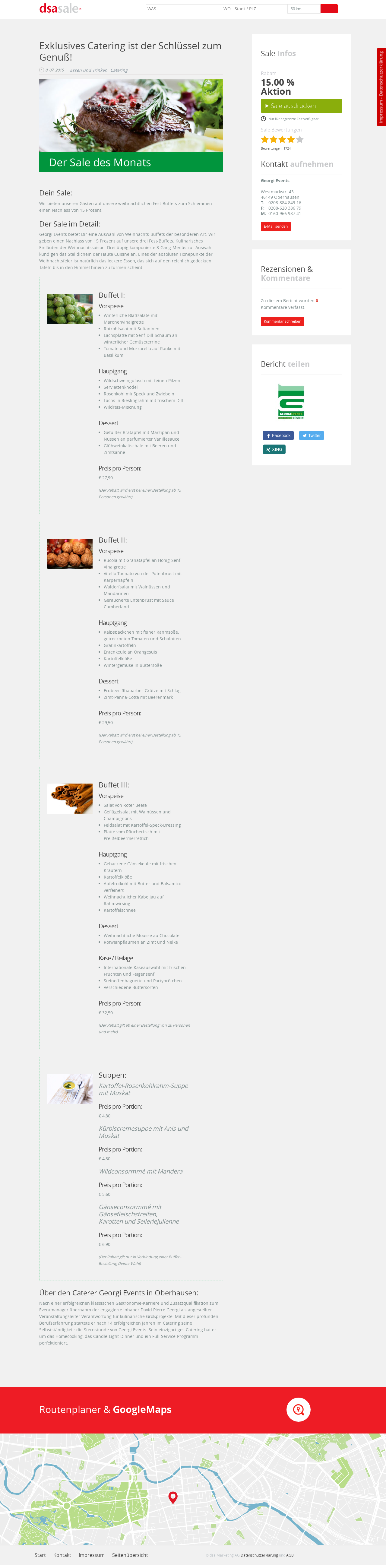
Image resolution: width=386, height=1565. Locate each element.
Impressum (381, 111)
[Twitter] (311, 435)
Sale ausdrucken (293, 106)
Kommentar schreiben (282, 321)
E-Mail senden (276, 226)
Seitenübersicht (130, 1555)
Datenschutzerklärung (381, 73)
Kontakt (62, 1555)
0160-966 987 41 (284, 213)
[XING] (274, 449)
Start (40, 1555)
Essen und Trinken (88, 70)
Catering (119, 70)
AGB (290, 1555)
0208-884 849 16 (284, 202)
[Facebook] (278, 435)
